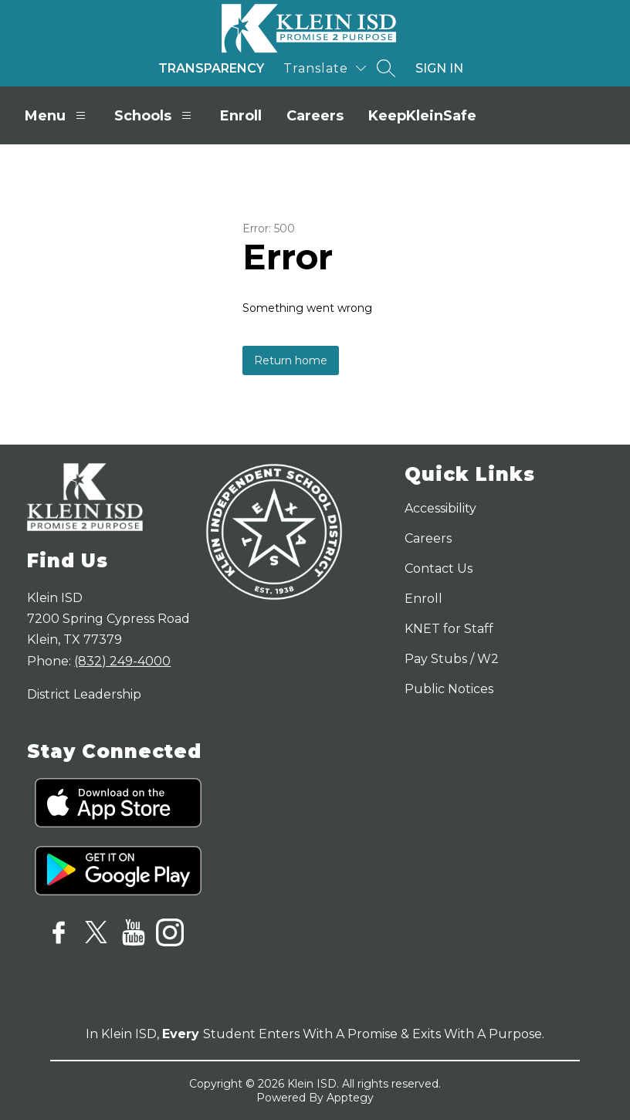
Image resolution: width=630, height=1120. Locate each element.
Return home (290, 360)
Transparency (211, 68)
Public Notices (449, 689)
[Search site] (386, 68)
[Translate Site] (324, 68)
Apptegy (350, 1098)
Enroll (241, 115)
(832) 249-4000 (122, 661)
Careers (315, 115)
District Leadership (84, 694)
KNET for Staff (449, 628)
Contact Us (438, 568)
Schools (154, 115)
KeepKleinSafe (422, 115)
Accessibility (440, 508)
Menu (57, 115)
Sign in (439, 68)
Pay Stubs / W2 (452, 658)
